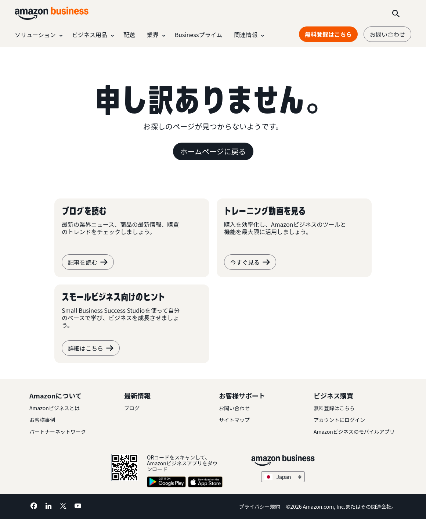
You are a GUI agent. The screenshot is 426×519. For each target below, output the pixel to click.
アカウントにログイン (339, 419)
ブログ (132, 408)
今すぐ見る (250, 262)
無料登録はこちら (334, 408)
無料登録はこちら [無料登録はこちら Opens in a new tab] (328, 34)
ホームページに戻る (213, 151)
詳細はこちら (90, 348)
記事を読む (88, 262)
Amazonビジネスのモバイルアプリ (354, 431)
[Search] (396, 13)
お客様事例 (42, 419)
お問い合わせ (387, 34)
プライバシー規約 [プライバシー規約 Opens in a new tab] (259, 506)
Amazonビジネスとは (54, 408)
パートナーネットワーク (57, 431)
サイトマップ (234, 419)
